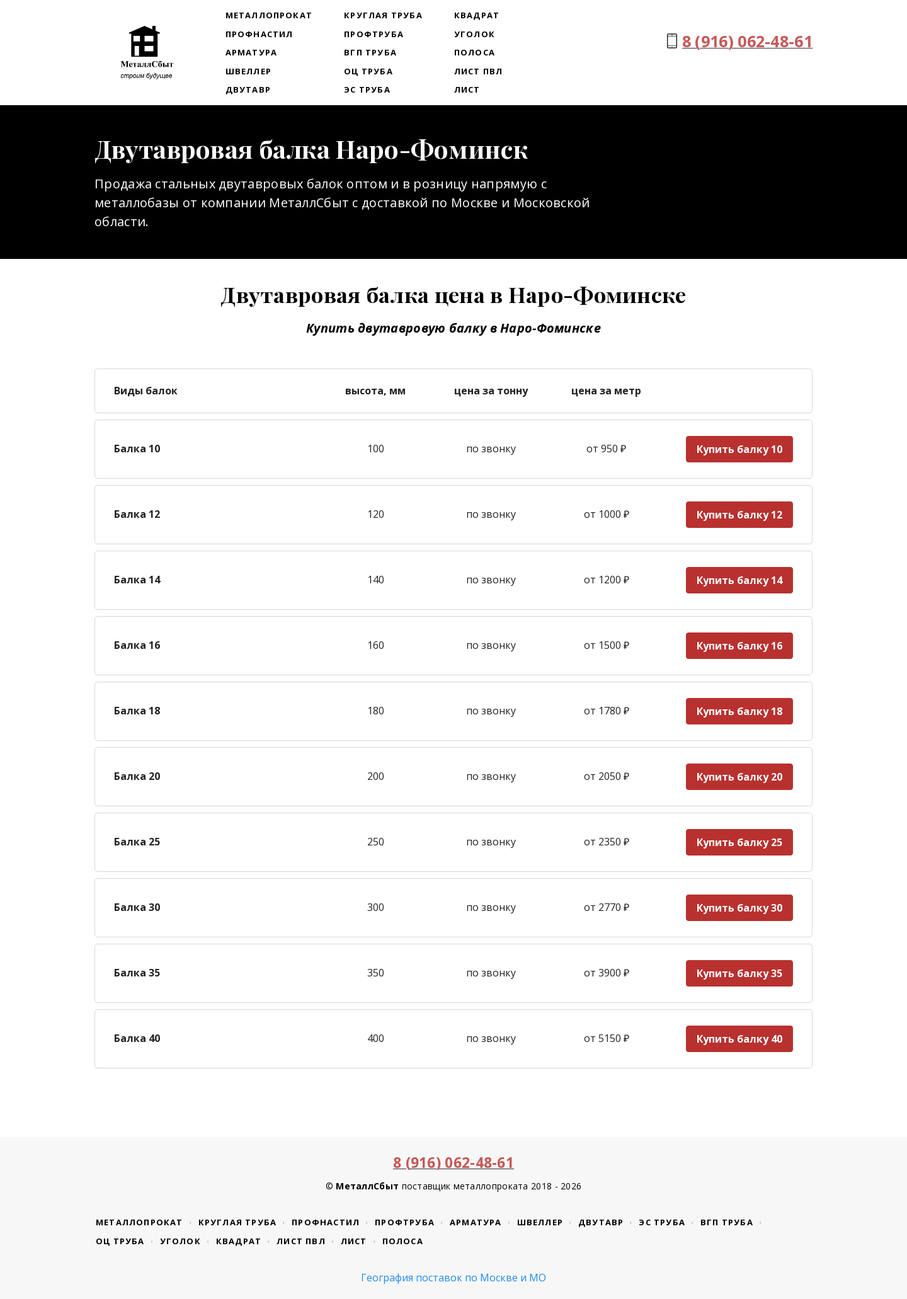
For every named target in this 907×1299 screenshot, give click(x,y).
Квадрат (476, 15)
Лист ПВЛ (478, 71)
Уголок (474, 34)
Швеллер (248, 71)
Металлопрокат (269, 15)
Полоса (474, 52)
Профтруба (374, 34)
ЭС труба (367, 89)
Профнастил (259, 34)
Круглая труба (383, 15)
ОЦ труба (368, 71)
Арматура (251, 52)
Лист (467, 89)
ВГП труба (370, 52)
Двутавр (248, 89)
